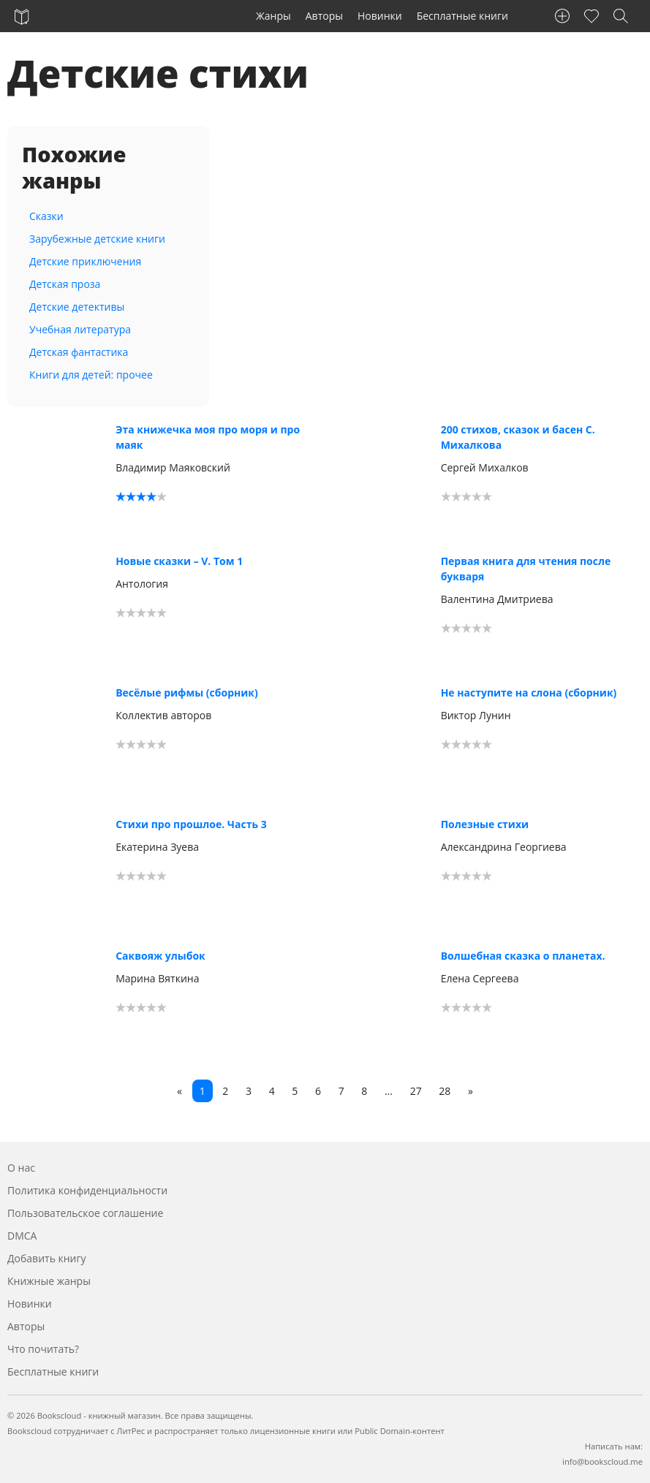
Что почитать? (43, 1349)
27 (416, 1091)
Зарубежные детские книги (97, 239)
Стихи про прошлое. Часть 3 (191, 824)
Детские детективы (76, 307)
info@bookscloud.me (602, 1461)
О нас (21, 1168)
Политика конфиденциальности (87, 1190)
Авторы (324, 16)
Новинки (380, 16)
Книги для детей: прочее (91, 375)
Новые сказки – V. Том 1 (179, 561)
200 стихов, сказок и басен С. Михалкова (518, 437)
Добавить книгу (46, 1258)
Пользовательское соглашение (85, 1213)
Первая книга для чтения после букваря (526, 568)
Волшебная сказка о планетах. (523, 956)
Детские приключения (85, 261)
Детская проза (64, 284)
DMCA (22, 1236)
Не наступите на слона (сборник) (529, 692)
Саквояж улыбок (160, 956)
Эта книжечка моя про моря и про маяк (208, 437)
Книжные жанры (49, 1281)
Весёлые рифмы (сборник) (187, 692)
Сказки (46, 216)
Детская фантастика (78, 352)
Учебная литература (80, 329)
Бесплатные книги (462, 16)
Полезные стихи (485, 824)
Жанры (273, 16)
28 (444, 1091)
